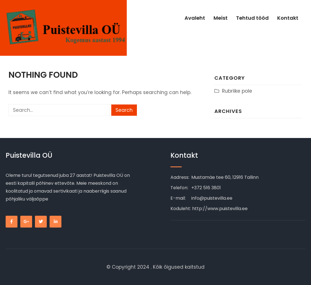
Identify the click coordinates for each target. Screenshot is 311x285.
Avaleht (195, 17)
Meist (221, 17)
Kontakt (287, 17)
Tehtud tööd (252, 17)
